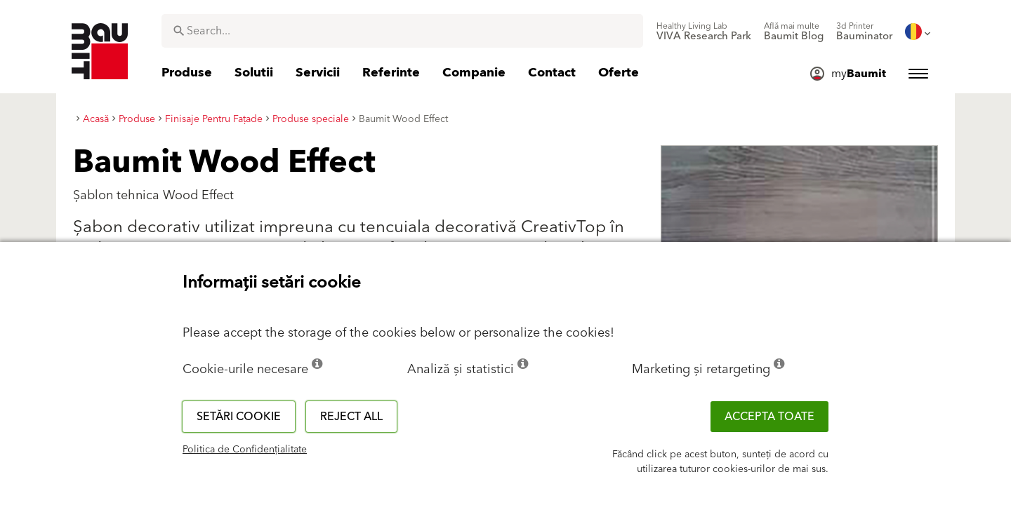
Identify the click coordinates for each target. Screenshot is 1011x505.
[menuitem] (704, 31)
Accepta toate (769, 416)
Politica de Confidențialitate (245, 449)
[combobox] (402, 31)
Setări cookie (239, 416)
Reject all (351, 416)
